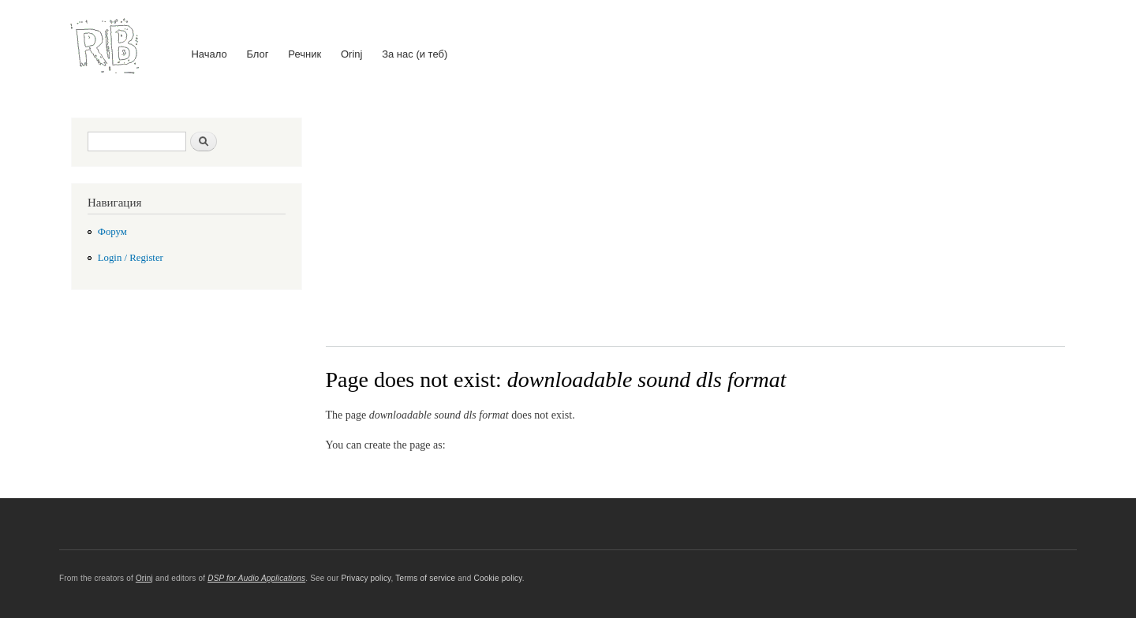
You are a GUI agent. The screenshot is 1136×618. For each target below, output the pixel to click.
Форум (112, 231)
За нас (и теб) (414, 54)
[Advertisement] (696, 220)
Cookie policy (497, 578)
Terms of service (425, 578)
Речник (304, 54)
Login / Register (130, 257)
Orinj (351, 54)
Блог (257, 54)
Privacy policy (365, 578)
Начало (208, 54)
